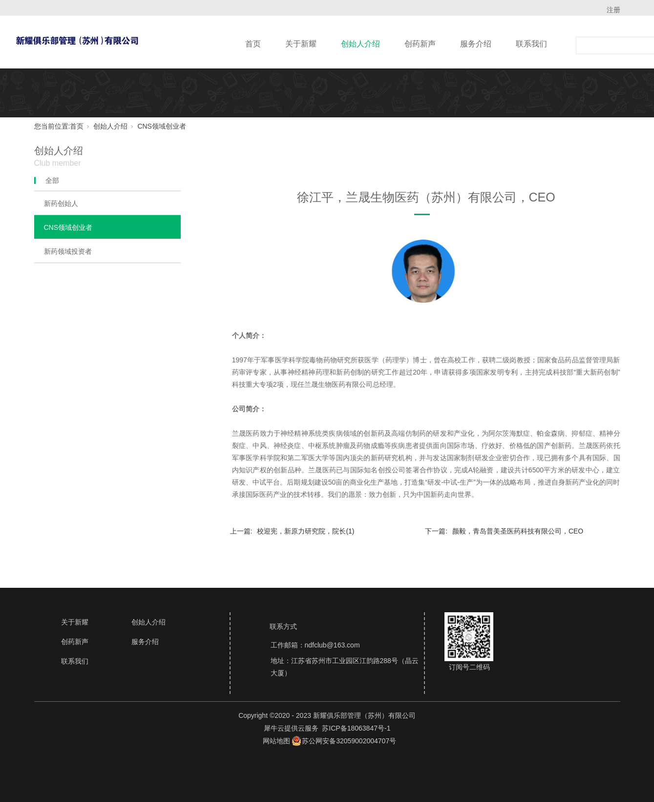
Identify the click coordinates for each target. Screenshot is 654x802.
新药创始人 (61, 203)
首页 (253, 44)
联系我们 (531, 44)
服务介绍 (475, 44)
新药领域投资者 (68, 251)
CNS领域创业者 (161, 126)
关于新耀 (300, 44)
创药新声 (420, 44)
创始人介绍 (360, 44)
